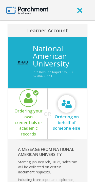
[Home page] (27, 10)
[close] (80, 10)
